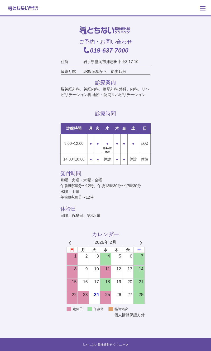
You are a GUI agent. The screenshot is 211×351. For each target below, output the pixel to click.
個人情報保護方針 (129, 315)
